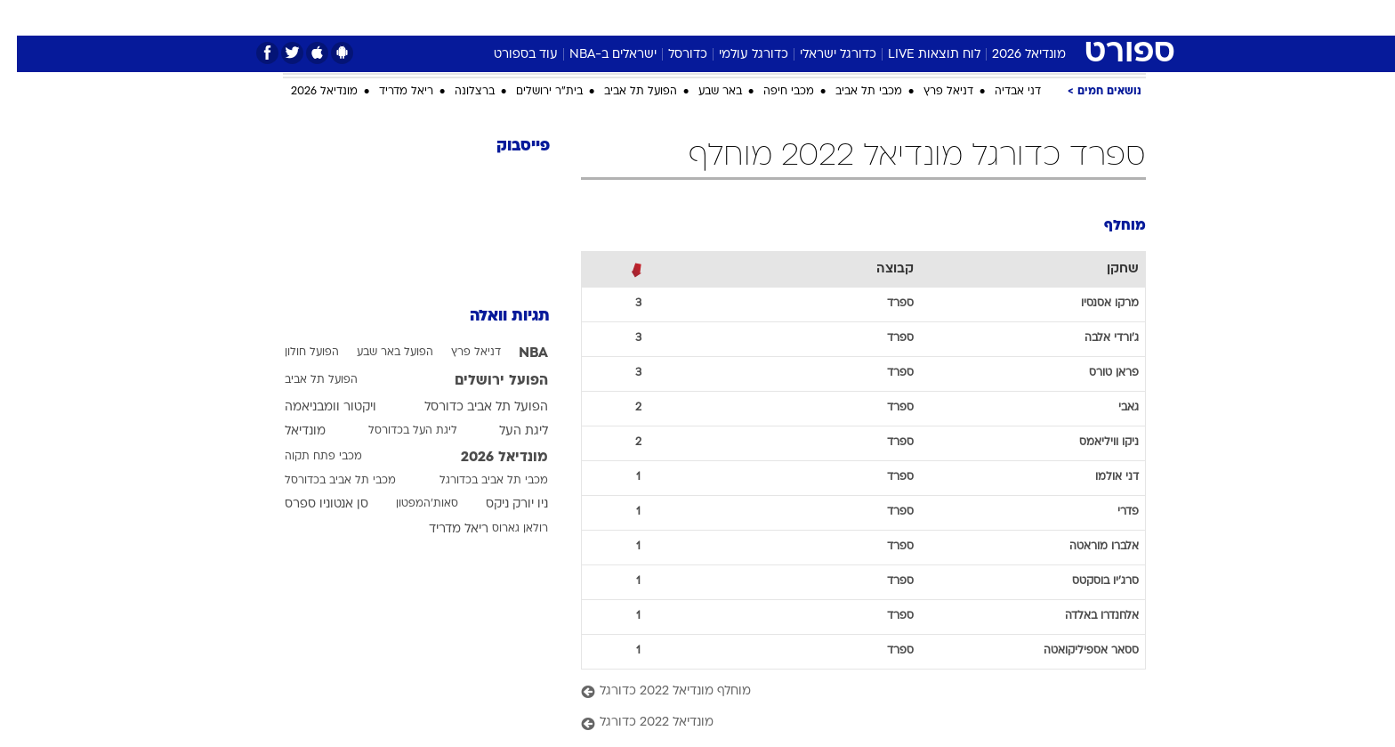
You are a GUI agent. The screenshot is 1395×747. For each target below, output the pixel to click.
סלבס (804, 17)
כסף (755, 17)
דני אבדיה (1001, 91)
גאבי (1111, 407)
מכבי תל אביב (851, 91)
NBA (516, 353)
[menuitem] (1035, 18)
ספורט (986, 17)
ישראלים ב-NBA (596, 55)
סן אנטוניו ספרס (309, 504)
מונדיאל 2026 (1012, 55)
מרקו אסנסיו (1093, 303)
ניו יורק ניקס (500, 504)
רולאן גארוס (503, 529)
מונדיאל (923, 17)
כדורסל (670, 55)
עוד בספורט (509, 55)
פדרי (1111, 512)
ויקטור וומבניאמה (313, 407)
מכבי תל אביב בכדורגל (477, 480)
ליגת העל (506, 431)
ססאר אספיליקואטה (1074, 651)
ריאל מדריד (389, 91)
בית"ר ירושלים (532, 91)
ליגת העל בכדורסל (395, 431)
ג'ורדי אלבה (1095, 338)
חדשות (1046, 17)
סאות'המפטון (410, 504)
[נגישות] (24, 18)
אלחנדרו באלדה (1085, 616)
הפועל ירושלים (484, 381)
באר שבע (703, 91)
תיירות (592, 17)
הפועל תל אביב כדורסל (469, 407)
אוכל (708, 17)
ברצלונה (458, 91)
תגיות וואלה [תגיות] (493, 316)
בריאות (653, 17)
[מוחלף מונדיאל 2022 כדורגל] (846, 692)
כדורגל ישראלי (821, 55)
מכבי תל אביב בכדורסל (323, 480)
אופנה (460, 17)
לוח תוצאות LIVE (917, 55)
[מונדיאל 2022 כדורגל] (846, 723)
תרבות (860, 17)
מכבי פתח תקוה (306, 456)
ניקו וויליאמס (1092, 442)
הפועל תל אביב (623, 91)
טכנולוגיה (525, 17)
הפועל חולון (295, 352)
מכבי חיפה (771, 91)
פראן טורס (1097, 373)
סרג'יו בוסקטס (1088, 581)
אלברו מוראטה (1087, 546)
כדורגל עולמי (736, 55)
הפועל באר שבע (378, 352)
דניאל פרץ (931, 91)
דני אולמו (1100, 477)
